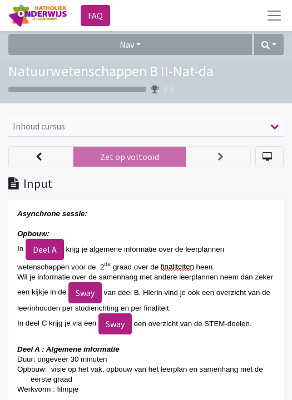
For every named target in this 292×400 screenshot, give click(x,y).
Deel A (45, 249)
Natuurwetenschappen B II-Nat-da (111, 71)
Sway (85, 292)
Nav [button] (127, 44)
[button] (269, 44)
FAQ (95, 15)
